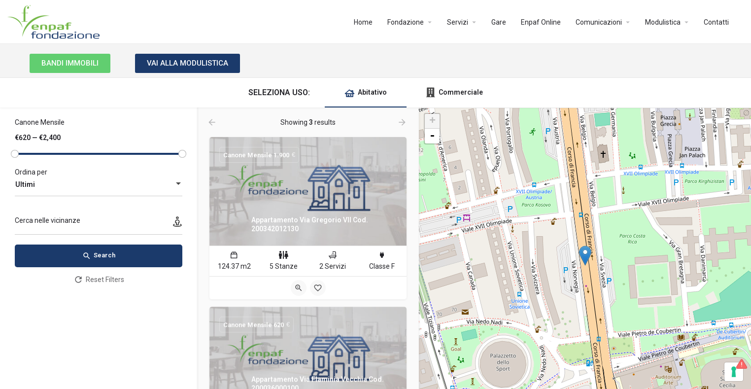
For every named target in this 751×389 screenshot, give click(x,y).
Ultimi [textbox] (25, 184)
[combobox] (98, 184)
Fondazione (405, 22)
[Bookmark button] (318, 288)
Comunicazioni (599, 22)
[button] (70, 63)
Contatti (716, 22)
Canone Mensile (40, 122)
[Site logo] (54, 21)
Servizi (457, 22)
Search (98, 255)
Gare (498, 22)
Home (363, 22)
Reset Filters (98, 279)
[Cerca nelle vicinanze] (98, 223)
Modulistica (663, 22)
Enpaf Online (541, 22)
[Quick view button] (299, 288)
